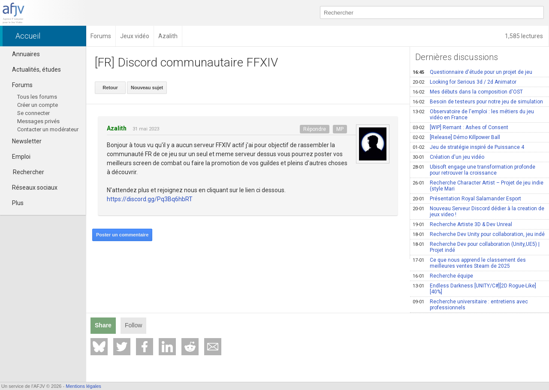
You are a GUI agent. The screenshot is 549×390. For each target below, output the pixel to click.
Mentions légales (83, 386)
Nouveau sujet (147, 87)
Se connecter (33, 113)
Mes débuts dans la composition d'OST (468, 92)
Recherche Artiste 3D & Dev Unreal (462, 224)
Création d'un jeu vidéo (448, 157)
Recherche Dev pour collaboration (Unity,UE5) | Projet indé (476, 247)
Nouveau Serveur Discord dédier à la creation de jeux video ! (478, 212)
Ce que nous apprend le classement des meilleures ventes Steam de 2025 (469, 263)
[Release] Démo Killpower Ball (456, 137)
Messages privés (38, 121)
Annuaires (22, 54)
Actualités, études (32, 69)
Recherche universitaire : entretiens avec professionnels (470, 305)
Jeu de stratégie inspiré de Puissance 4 (468, 147)
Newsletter (23, 141)
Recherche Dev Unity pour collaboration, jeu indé (479, 234)
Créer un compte (37, 105)
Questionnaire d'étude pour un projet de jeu (472, 72)
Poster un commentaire (122, 234)
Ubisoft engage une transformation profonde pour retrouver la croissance (474, 170)
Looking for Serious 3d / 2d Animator (464, 82)
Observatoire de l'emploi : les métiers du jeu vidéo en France (473, 115)
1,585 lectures (524, 36)
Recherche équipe (443, 276)
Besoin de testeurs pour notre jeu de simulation (478, 102)
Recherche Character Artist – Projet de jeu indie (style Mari (478, 186)
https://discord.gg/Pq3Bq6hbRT (150, 199)
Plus (14, 203)
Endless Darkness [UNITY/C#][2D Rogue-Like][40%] (474, 289)
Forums (18, 85)
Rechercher (28, 172)
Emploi (17, 156)
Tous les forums (37, 97)
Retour (110, 87)
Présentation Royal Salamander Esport (467, 199)
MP (340, 129)
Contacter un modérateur (47, 129)
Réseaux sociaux (30, 187)
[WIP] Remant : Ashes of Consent (460, 127)
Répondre (314, 129)
